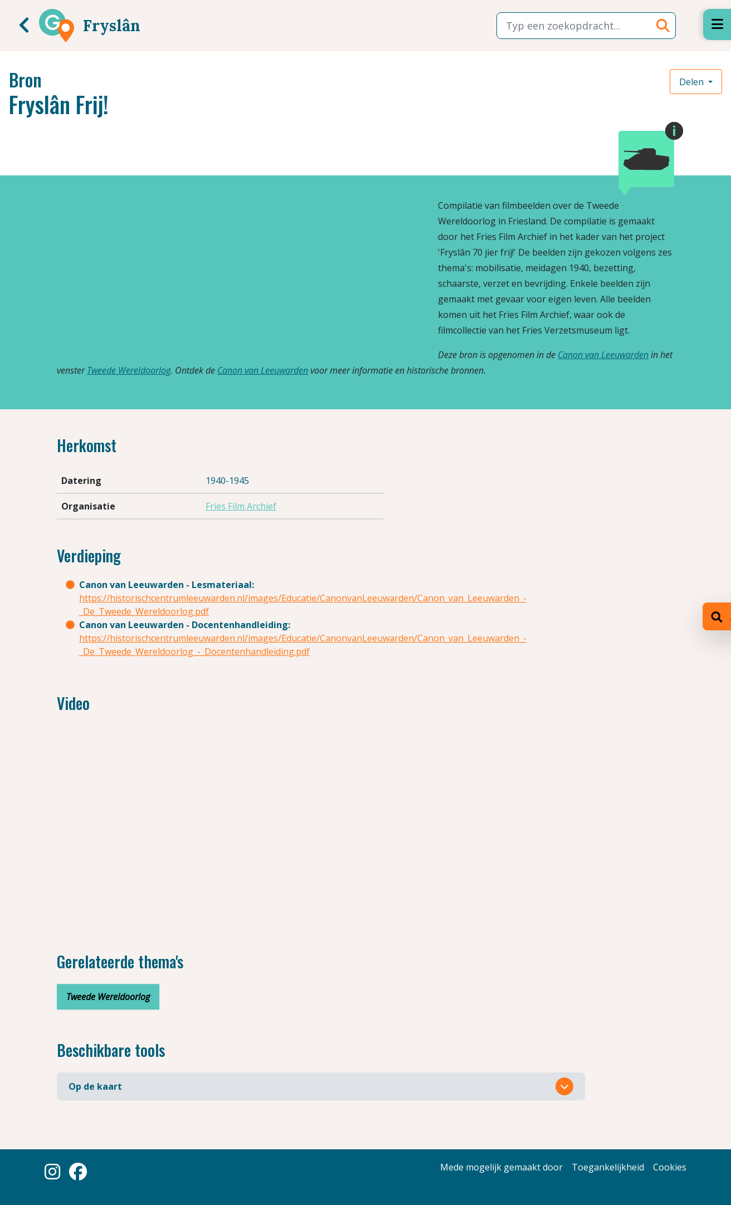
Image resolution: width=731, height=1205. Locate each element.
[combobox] (586, 25)
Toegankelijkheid (608, 1167)
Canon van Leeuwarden (603, 355)
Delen (692, 82)
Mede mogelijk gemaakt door (501, 1167)
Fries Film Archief (241, 506)
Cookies (669, 1167)
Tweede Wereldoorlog (128, 370)
